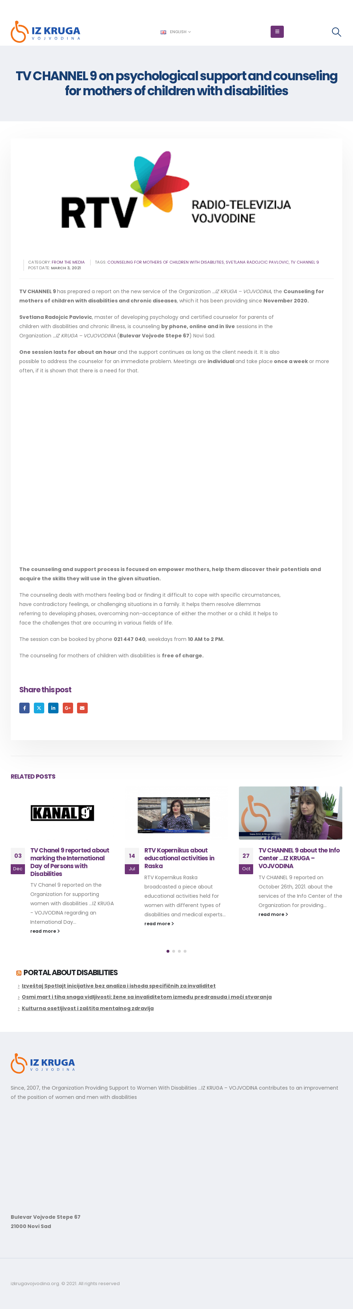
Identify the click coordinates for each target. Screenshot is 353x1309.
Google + (68, 708)
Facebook (24, 708)
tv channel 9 (305, 262)
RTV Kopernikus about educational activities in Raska (179, 858)
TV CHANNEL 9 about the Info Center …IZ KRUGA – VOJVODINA (299, 858)
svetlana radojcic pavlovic (257, 262)
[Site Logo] (45, 32)
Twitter (39, 708)
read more (45, 931)
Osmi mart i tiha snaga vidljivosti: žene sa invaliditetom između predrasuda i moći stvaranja (147, 996)
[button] (277, 32)
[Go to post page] (62, 813)
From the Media (68, 262)
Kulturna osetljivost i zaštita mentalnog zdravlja (88, 1008)
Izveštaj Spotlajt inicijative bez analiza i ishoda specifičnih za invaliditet (119, 985)
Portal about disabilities (71, 972)
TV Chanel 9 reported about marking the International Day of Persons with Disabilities (69, 862)
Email (82, 708)
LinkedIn (53, 708)
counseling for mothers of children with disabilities (165, 262)
